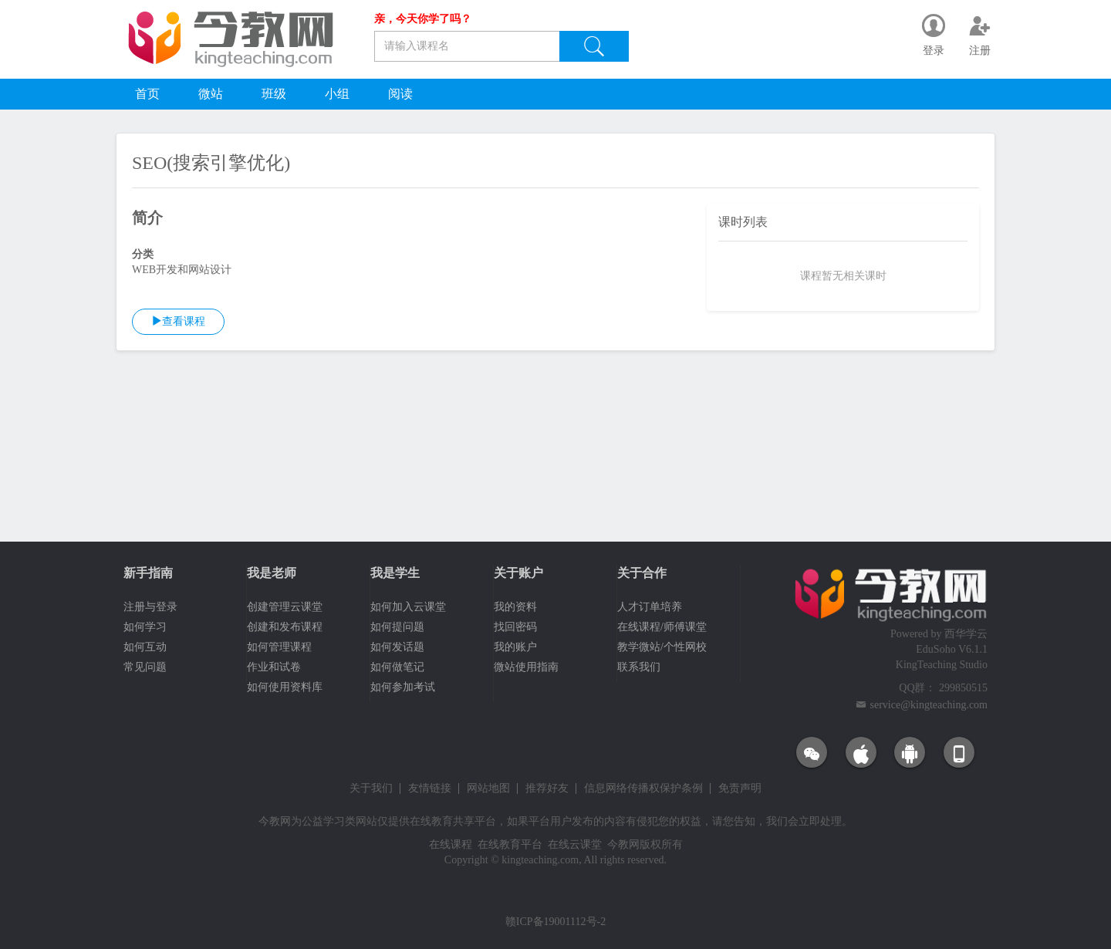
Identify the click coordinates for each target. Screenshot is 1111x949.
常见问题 (145, 667)
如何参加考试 (402, 687)
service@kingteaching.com (929, 705)
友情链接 (429, 788)
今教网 (274, 821)
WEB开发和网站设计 (181, 269)
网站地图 (488, 788)
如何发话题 (397, 647)
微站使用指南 (526, 667)
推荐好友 (547, 788)
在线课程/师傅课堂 (662, 627)
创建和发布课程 (284, 627)
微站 (210, 93)
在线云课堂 (575, 844)
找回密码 (515, 627)
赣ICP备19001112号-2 (555, 921)
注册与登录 (150, 607)
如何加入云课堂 (408, 607)
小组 (337, 93)
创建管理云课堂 (284, 607)
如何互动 (145, 647)
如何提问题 (397, 627)
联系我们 (638, 667)
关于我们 (371, 788)
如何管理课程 (279, 647)
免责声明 (739, 788)
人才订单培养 (649, 607)
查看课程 (178, 321)
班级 (274, 93)
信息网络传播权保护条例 (643, 788)
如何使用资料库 (284, 687)
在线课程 (450, 844)
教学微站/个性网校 (662, 647)
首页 (147, 93)
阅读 (400, 93)
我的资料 (515, 607)
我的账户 (515, 647)
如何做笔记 (397, 667)
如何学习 (145, 627)
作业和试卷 (274, 667)
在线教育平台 (510, 844)
